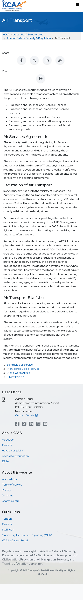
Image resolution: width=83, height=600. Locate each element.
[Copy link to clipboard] (60, 60)
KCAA (6, 34)
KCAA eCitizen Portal (15, 540)
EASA (5, 461)
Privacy (6, 490)
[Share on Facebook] (21, 60)
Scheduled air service (20, 364)
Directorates (35, 34)
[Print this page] (40, 78)
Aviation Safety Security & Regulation (29, 38)
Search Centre (11, 501)
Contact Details (26, 415)
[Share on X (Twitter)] (34, 60)
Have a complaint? (13, 450)
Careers (7, 445)
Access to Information (15, 456)
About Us (18, 34)
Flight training (16, 377)
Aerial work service (19, 373)
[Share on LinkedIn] (47, 60)
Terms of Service (12, 484)
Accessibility (9, 479)
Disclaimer (8, 495)
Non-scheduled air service (24, 369)
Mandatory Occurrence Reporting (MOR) (27, 535)
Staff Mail (7, 529)
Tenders (7, 518)
